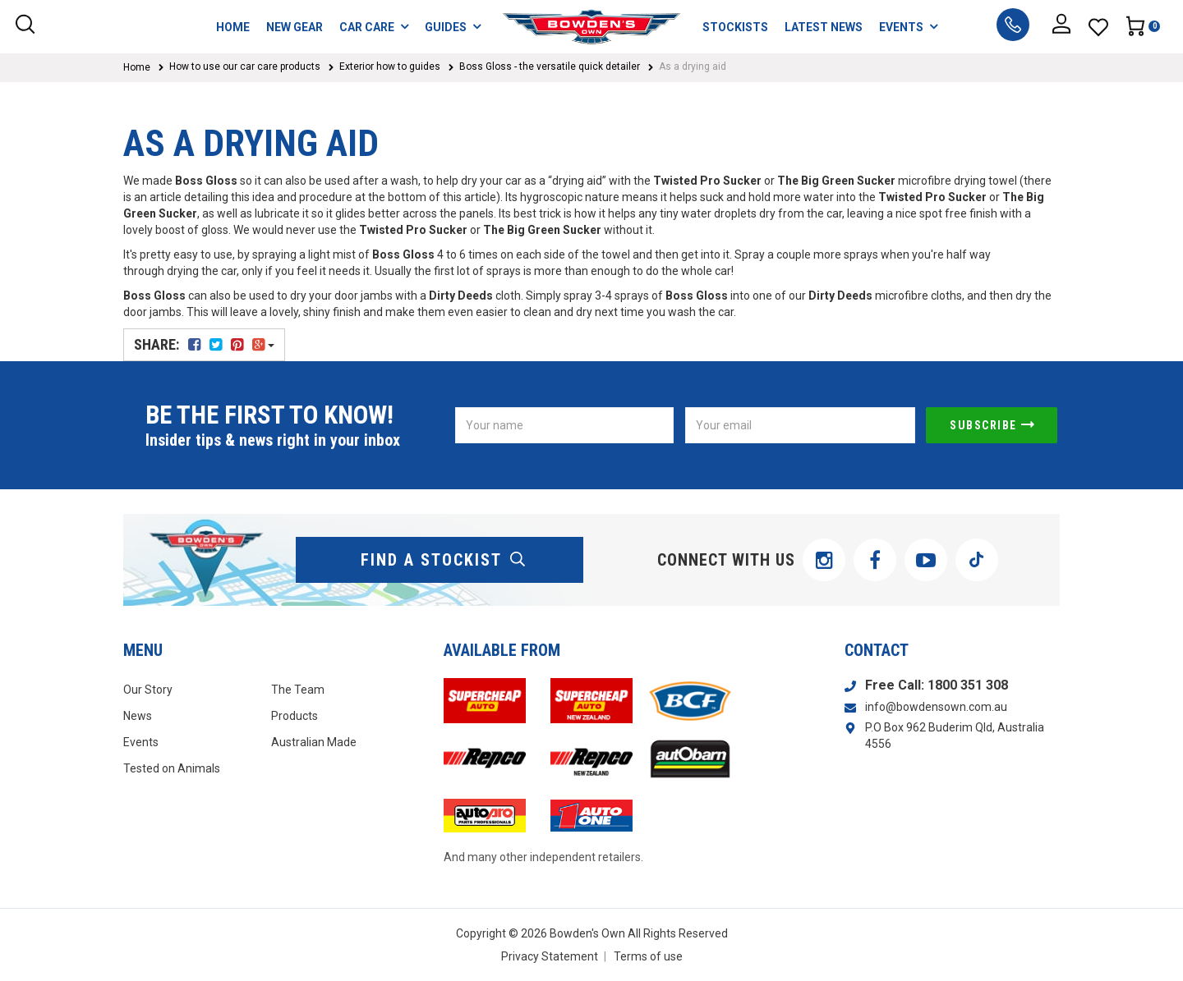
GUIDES (453, 27)
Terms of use (648, 956)
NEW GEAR (294, 27)
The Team (298, 689)
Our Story (148, 689)
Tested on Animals (171, 768)
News (137, 715)
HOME (233, 27)
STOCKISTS (735, 27)
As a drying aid (692, 66)
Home (136, 67)
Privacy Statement (549, 956)
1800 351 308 (968, 685)
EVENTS (908, 27)
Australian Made (314, 742)
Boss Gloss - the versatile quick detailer (549, 66)
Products (294, 715)
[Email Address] (800, 425)
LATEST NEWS (824, 27)
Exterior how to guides (389, 66)
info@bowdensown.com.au (936, 706)
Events (141, 742)
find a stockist (444, 560)
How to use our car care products (244, 66)
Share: (204, 344)
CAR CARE (373, 27)
